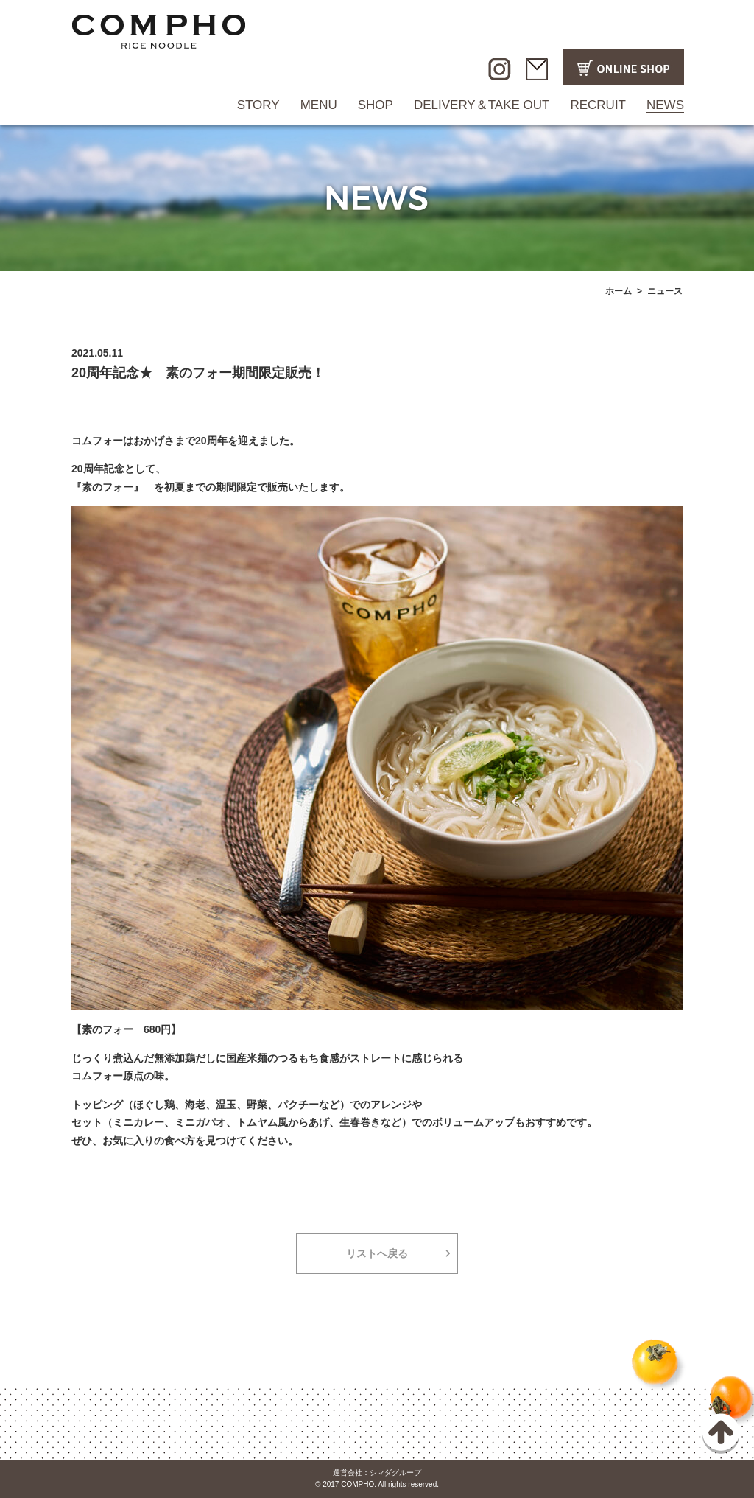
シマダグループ (395, 1473)
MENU (318, 105)
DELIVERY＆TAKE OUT (482, 105)
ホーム (618, 291)
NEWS (665, 105)
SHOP (375, 105)
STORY (258, 105)
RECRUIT (598, 105)
